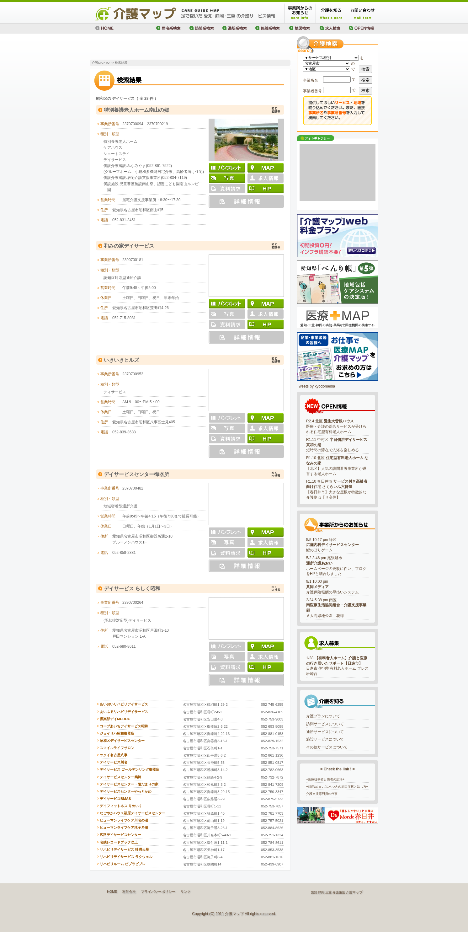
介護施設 (338, 892)
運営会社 (129, 891)
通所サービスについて (325, 732)
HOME (112, 891)
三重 (328, 892)
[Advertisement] (163, 47)
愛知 (314, 892)
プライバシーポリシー (158, 891)
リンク (185, 891)
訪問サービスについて (325, 724)
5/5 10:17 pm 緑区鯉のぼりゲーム (332, 545)
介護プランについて (323, 716)
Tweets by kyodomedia (316, 386)
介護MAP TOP (101, 62)
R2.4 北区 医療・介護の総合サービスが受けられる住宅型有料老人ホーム (336, 426)
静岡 (321, 892)
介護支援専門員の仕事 (322, 793)
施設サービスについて (325, 739)
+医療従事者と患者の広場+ (325, 779)
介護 (349, 892)
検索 (365, 69)
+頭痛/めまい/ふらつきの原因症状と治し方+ (337, 786)
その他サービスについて (327, 747)
